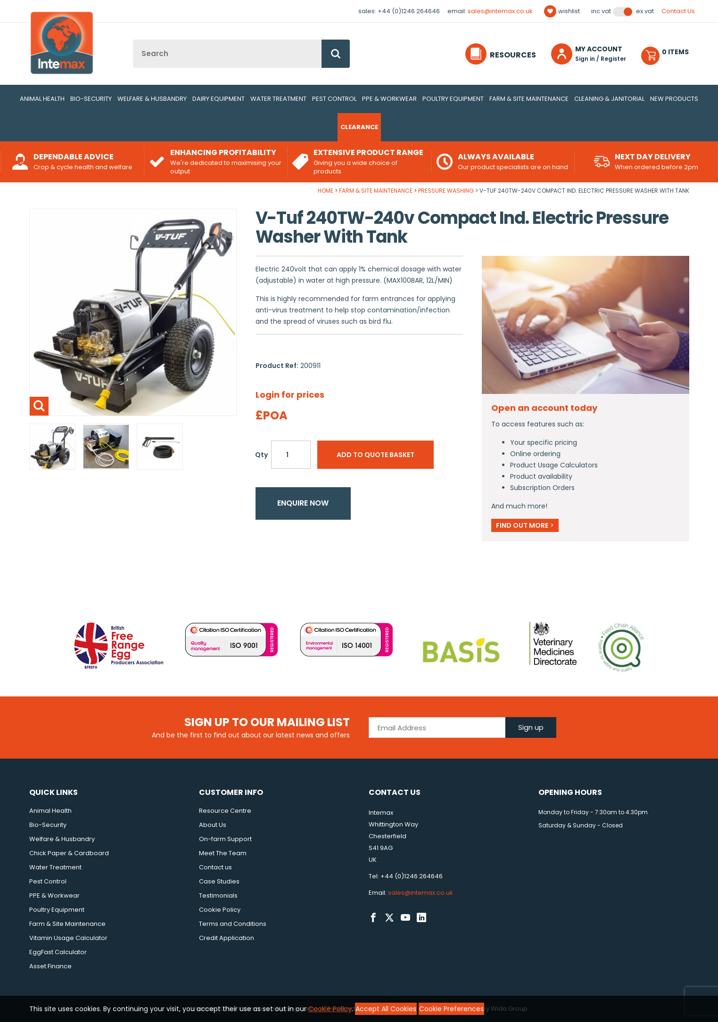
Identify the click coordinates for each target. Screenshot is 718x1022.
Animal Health (42, 98)
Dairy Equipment (218, 98)
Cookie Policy (219, 909)
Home (325, 191)
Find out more (525, 525)
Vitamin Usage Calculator (68, 937)
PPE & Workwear (389, 98)
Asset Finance (50, 966)
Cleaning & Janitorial (609, 98)
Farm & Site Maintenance (529, 98)
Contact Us (678, 11)
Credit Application (226, 937)
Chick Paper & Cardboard (69, 853)
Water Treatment (278, 98)
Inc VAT (601, 11)
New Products (674, 98)
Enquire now (303, 503)
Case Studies (219, 881)
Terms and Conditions (232, 923)
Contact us (215, 867)
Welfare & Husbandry (152, 98)
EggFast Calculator (58, 952)
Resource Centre (225, 810)
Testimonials (218, 895)
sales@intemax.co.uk (500, 11)
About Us (212, 824)
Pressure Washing (446, 191)
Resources (513, 54)
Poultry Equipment (453, 98)
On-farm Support (225, 838)
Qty (261, 454)
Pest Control (334, 98)
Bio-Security (91, 98)
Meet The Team (223, 853)
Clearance (359, 127)
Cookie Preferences (451, 1009)
